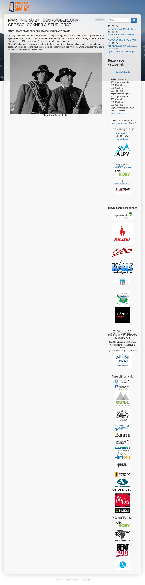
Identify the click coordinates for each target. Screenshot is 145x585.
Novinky (23, 20)
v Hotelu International (117, 123)
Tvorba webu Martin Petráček (68, 580)
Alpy (111, 20)
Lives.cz (86, 580)
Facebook (83, 19)
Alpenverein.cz (117, 113)
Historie (74, 20)
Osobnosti (47, 20)
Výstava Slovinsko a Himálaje (121, 51)
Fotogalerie (61, 20)
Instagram (90, 19)
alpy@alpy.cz (122, 139)
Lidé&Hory (100, 20)
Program (35, 20)
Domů (13, 20)
